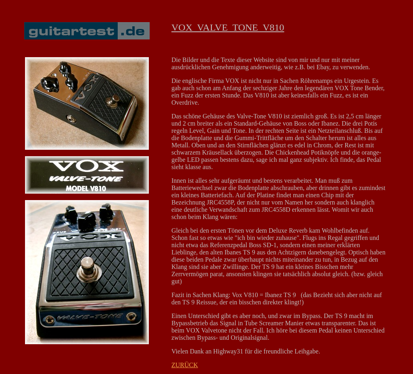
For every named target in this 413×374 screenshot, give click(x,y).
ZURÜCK (184, 365)
